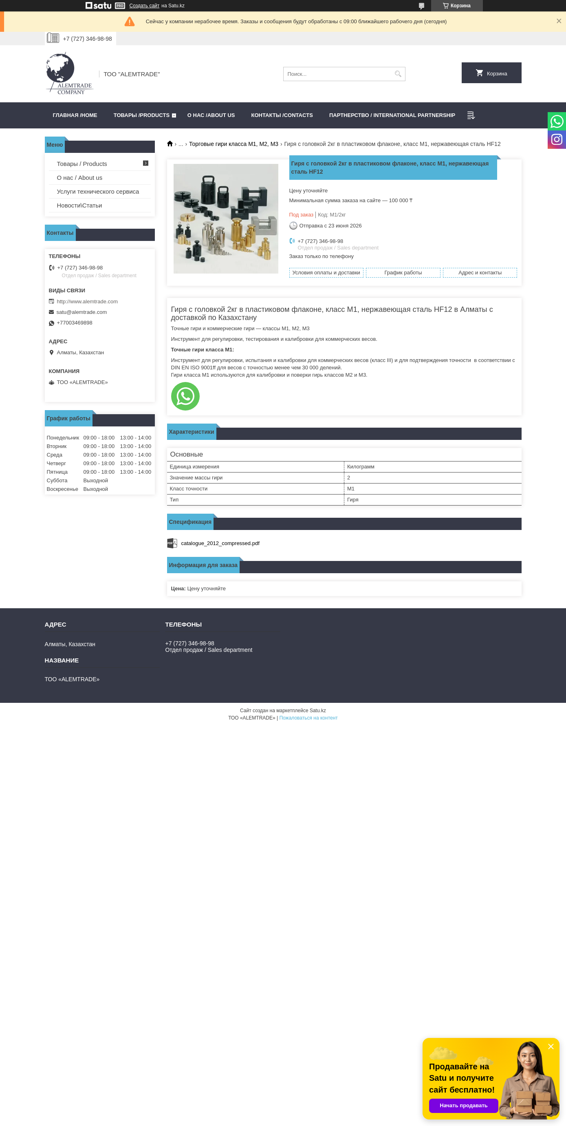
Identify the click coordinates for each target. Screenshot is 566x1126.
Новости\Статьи (79, 205)
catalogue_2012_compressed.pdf (220, 543)
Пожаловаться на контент (308, 718)
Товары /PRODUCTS (142, 115)
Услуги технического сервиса (98, 191)
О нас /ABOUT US (211, 115)
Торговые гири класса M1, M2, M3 (233, 144)
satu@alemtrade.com (82, 312)
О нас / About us (80, 177)
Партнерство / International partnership (392, 115)
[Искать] (398, 74)
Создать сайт (145, 6)
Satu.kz (318, 710)
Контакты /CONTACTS (282, 115)
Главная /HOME (75, 115)
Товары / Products (82, 163)
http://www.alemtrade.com (87, 301)
